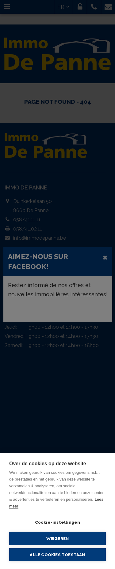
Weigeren (57, 538)
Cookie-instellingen (57, 522)
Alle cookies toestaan (57, 554)
